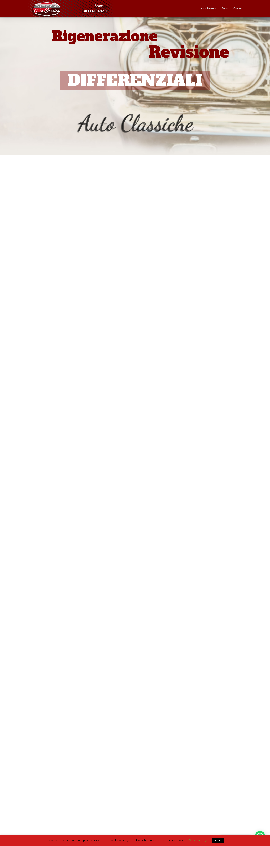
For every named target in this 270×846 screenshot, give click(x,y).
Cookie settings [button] (198, 840)
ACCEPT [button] (218, 840)
